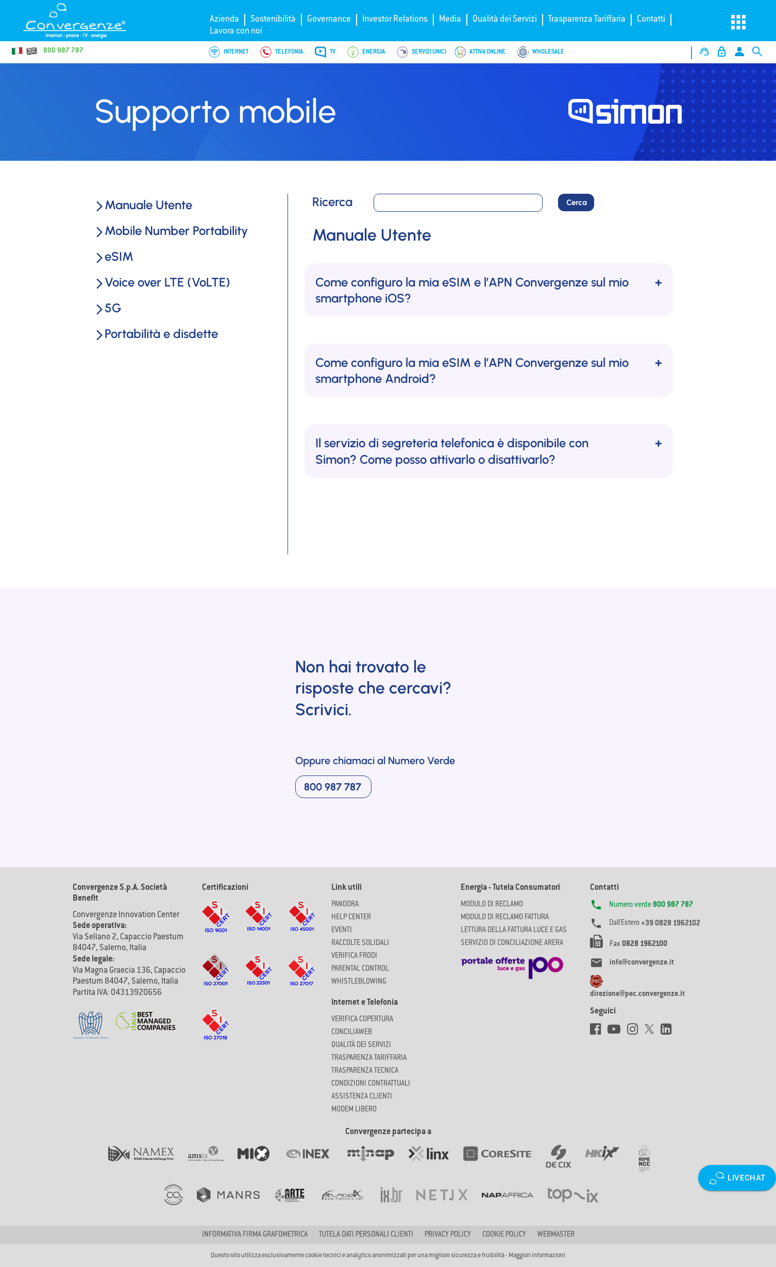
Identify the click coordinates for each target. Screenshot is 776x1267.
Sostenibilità (273, 19)
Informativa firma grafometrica (255, 1235)
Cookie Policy (504, 1235)
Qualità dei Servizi (505, 19)
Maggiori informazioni (537, 1256)
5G (107, 307)
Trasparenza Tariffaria (587, 19)
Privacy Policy (448, 1235)
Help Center (351, 917)
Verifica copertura (362, 1019)
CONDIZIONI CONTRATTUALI (370, 1084)
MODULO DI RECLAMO (492, 904)
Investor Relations (395, 19)
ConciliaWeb (351, 1032)
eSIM (113, 256)
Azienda (224, 19)
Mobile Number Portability (171, 230)
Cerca (576, 202)
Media (450, 19)
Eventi (341, 930)
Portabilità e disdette (156, 333)
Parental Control (360, 969)
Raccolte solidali (360, 943)
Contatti (651, 19)
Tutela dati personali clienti (366, 1235)
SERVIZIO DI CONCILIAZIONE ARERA (512, 943)
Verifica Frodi (354, 956)
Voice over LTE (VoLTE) (162, 282)
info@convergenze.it (642, 963)
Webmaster (556, 1235)
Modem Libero (354, 1109)
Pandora (345, 904)
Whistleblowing (358, 982)
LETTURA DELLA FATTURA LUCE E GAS (514, 930)
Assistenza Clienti (361, 1097)
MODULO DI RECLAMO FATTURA (505, 917)
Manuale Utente (143, 204)
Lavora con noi (236, 31)
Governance (329, 19)
